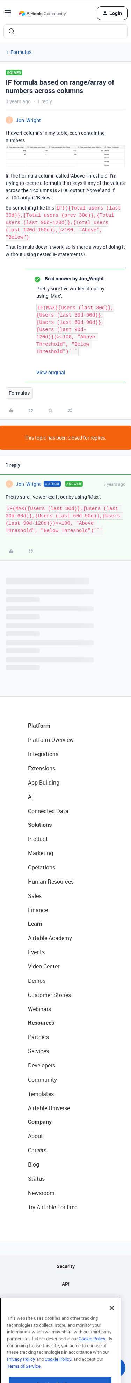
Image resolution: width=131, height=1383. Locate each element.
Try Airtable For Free (52, 1207)
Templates (41, 1094)
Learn (35, 923)
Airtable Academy (50, 938)
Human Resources (51, 881)
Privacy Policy (21, 1375)
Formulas (20, 52)
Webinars (39, 1009)
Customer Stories (49, 995)
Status (36, 1178)
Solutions (40, 824)
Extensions (41, 768)
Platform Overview (51, 740)
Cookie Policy (92, 1354)
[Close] (111, 1324)
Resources (41, 1022)
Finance (38, 910)
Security (66, 1266)
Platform (39, 725)
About (35, 1136)
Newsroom (41, 1193)
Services (38, 1051)
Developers (41, 1065)
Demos (36, 980)
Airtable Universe (49, 1108)
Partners (38, 1037)
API (66, 1283)
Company (40, 1122)
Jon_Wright (28, 120)
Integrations (43, 754)
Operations (41, 867)
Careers (37, 1150)
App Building (43, 782)
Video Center (43, 966)
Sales (35, 896)
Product (38, 839)
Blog (33, 1164)
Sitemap (65, 1301)
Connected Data (48, 811)
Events (36, 952)
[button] (7, 14)
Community (42, 1079)
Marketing (40, 853)
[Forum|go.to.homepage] (42, 13)
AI (30, 797)
